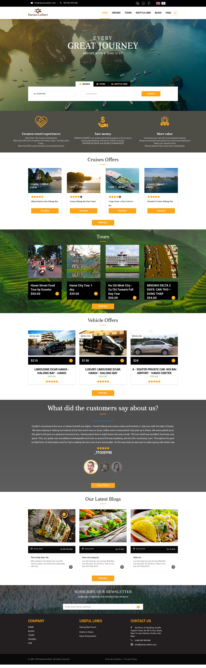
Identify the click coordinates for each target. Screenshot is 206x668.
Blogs (158, 13)
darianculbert (46, 662)
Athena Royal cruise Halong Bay (83, 204)
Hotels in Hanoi (86, 635)
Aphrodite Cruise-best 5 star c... (44, 204)
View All (103, 225)
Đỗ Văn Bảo (68, 553)
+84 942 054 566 (70, 3)
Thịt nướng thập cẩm (40, 561)
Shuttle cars (143, 13)
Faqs (168, 13)
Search (150, 95)
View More (45, 214)
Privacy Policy (130, 662)
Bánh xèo (137, 561)
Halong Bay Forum (87, 631)
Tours (128, 13)
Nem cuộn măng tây (90, 561)
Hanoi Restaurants (87, 639)
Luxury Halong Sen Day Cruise (122, 204)
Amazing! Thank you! (103, 424)
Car (30, 646)
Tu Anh (121, 553)
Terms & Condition (113, 662)
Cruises (116, 13)
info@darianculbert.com (45, 3)
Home (105, 13)
